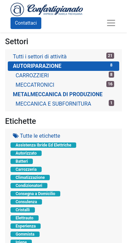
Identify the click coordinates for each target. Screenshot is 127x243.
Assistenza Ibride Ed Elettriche (43, 145)
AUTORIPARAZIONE (63, 65)
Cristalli (23, 210)
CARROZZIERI (65, 75)
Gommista (25, 234)
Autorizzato (26, 153)
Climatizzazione (30, 177)
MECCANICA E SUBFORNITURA (65, 103)
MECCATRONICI (65, 84)
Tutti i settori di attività (63, 56)
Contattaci (26, 23)
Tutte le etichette (36, 136)
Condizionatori (29, 185)
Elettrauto (25, 218)
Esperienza (26, 226)
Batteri (22, 161)
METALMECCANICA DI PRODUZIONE (58, 94)
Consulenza (26, 201)
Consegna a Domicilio (35, 193)
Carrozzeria (26, 169)
